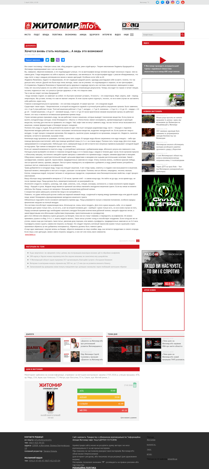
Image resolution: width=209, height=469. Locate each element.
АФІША (83, 34)
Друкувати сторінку (127, 241)
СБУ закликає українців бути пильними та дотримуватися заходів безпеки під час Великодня (167, 134)
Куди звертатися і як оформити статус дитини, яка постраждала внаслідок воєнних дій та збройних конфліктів (75, 253)
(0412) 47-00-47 (36, 460)
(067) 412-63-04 (52, 460)
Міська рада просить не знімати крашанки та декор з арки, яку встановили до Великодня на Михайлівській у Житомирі (169, 121)
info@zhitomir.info (43, 439)
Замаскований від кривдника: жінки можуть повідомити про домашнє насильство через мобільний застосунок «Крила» (78, 267)
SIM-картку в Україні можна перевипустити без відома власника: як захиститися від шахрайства (69, 256)
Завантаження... (33, 60)
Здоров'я (94, 34)
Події (37, 34)
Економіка (71, 34)
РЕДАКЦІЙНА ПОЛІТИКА (84, 467)
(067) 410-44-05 (36, 442)
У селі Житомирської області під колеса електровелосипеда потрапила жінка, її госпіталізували (170, 157)
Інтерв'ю (107, 34)
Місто (28, 34)
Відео (146, 43)
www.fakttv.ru (30, 234)
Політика (57, 34)
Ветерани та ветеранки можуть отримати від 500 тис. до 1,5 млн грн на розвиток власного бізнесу (70, 263)
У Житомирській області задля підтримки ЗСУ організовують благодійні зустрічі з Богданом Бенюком (71, 260)
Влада (46, 34)
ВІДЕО (118, 34)
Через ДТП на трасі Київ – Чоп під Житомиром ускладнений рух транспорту (169, 169)
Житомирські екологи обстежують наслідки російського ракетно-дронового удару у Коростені (170, 146)
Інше (126, 34)
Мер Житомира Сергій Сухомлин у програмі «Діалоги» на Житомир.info (92, 357)
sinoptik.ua (172, 459)
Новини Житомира (152, 111)
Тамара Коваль (50, 451)
